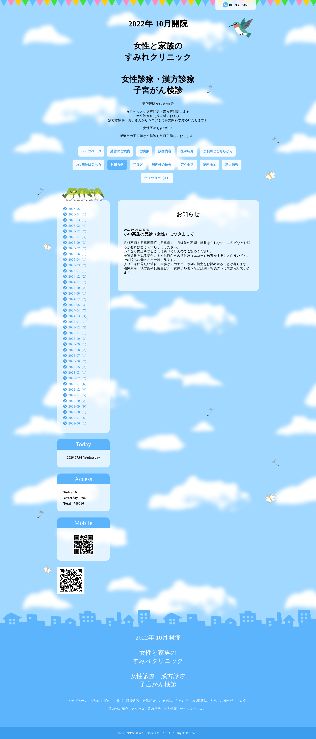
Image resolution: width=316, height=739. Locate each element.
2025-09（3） (78, 242)
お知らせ (117, 164)
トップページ (91, 151)
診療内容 (165, 151)
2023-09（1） (78, 344)
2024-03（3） (78, 316)
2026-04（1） (78, 214)
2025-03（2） (78, 265)
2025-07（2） (78, 248)
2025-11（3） (78, 237)
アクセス (187, 164)
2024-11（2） (78, 282)
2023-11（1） (78, 333)
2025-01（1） (78, 271)
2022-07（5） (78, 417)
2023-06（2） (78, 361)
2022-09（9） (78, 406)
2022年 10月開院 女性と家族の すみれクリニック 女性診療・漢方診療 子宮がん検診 (158, 57)
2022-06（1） (78, 423)
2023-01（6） (78, 384)
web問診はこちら (88, 164)
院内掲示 (209, 164)
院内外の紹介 (162, 164)
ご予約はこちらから (218, 151)
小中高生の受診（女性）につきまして (159, 234)
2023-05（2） (78, 367)
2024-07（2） (78, 299)
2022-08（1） (78, 412)
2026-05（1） (78, 208)
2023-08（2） (78, 350)
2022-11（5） (78, 395)
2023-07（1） (78, 355)
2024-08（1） (78, 293)
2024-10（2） (78, 288)
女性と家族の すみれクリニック (149, 733)
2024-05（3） (78, 304)
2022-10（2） (78, 400)
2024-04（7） (78, 310)
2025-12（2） (78, 231)
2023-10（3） (78, 338)
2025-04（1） (78, 259)
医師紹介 (187, 151)
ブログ (138, 164)
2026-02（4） (78, 225)
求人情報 (231, 164)
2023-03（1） (78, 372)
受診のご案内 (120, 151)
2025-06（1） (78, 254)
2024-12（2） (78, 276)
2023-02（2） (78, 378)
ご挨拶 (144, 151)
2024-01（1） (78, 321)
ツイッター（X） (157, 178)
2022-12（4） (78, 389)
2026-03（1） (78, 220)
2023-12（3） (78, 327)
